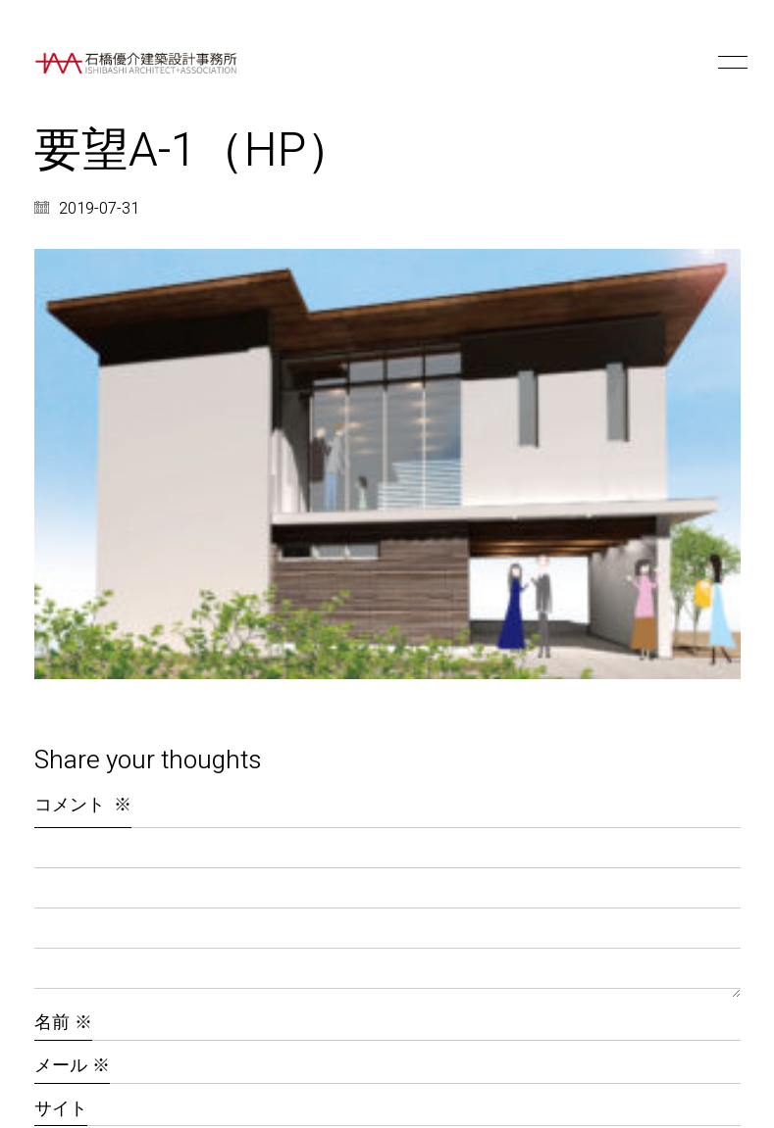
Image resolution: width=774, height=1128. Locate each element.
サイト (60, 1109)
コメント (82, 805)
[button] (729, 62)
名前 (63, 1022)
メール (72, 1066)
